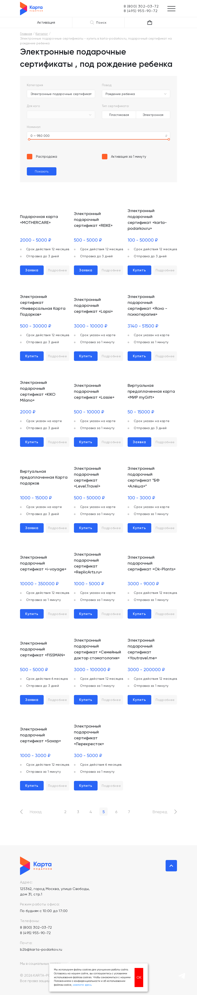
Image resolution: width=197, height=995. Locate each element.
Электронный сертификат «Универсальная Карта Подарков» (43, 305)
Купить (139, 270)
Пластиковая (119, 115)
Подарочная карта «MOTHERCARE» (39, 219)
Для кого (33, 106)
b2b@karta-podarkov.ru (41, 949)
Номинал (33, 127)
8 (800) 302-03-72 (36, 927)
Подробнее (57, 270)
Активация (46, 22)
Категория (35, 85)
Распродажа (46, 157)
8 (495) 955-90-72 (35, 933)
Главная (26, 33)
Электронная (153, 115)
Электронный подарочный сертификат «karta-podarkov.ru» (147, 219)
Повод (106, 85)
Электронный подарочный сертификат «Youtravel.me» (142, 649)
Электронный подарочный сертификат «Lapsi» (93, 305)
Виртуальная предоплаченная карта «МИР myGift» (151, 391)
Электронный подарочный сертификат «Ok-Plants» (152, 563)
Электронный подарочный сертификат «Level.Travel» (87, 477)
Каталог (41, 33)
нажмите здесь (82, 984)
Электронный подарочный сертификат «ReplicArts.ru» (88, 563)
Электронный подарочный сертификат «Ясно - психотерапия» (147, 305)
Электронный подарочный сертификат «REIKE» (93, 219)
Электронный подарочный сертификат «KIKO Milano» (38, 391)
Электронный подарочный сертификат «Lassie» (94, 391)
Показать (41, 171)
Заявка (31, 270)
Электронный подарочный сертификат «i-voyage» (43, 563)
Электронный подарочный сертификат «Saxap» (40, 735)
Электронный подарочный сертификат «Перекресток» (89, 735)
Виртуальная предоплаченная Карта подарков (44, 477)
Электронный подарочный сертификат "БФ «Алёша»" (143, 477)
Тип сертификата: (115, 106)
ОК (138, 977)
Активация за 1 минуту (128, 157)
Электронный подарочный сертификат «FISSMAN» (42, 649)
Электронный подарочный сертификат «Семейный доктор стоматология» (97, 649)
